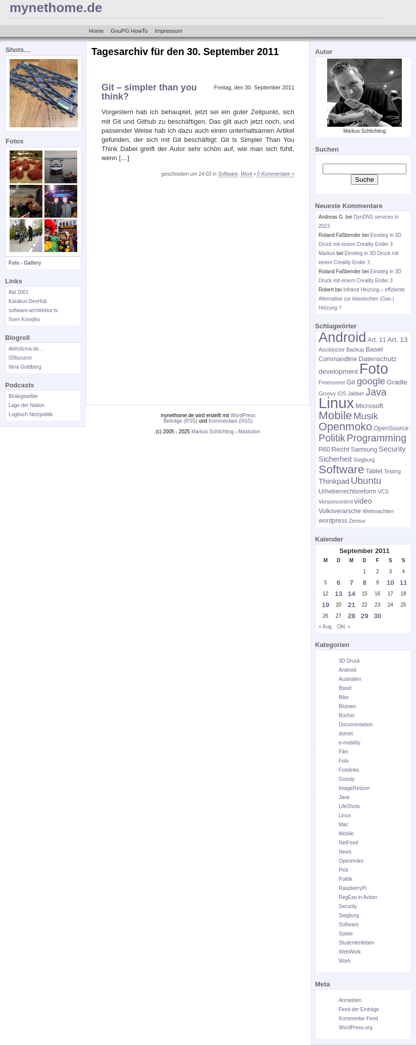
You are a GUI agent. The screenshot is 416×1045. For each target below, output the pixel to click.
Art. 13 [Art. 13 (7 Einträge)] (397, 339)
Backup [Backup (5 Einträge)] (355, 349)
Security (348, 906)
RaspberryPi (353, 888)
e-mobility (349, 742)
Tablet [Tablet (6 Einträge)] (374, 471)
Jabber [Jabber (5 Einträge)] (356, 393)
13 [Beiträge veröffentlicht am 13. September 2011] (338, 594)
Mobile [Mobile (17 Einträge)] (335, 415)
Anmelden (350, 1000)
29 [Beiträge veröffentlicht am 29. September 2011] (364, 616)
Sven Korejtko (24, 319)
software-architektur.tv (33, 310)
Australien (350, 679)
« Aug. (326, 626)
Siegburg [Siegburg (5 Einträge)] (364, 460)
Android (347, 670)
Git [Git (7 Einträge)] (351, 382)
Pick (343, 870)
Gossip (346, 779)
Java (344, 797)
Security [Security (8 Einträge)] (392, 449)
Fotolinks (349, 770)
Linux (345, 815)
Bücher (347, 715)
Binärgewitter (23, 396)
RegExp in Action (358, 897)
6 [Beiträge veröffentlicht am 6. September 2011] (339, 582)
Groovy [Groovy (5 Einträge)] (327, 393)
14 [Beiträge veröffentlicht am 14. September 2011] (351, 594)
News (345, 852)
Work (246, 174)
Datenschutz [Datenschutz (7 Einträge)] (377, 359)
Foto (344, 761)
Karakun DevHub (28, 301)
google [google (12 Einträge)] (371, 381)
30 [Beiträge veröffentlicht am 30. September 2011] (377, 616)
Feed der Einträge (359, 1009)
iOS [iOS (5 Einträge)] (341, 393)
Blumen (347, 706)
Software (228, 174)
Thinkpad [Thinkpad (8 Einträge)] (334, 481)
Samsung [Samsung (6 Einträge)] (364, 449)
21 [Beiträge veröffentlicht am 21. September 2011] (351, 605)
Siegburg (349, 915)
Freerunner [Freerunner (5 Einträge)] (332, 382)
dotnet (346, 733)
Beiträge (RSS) (180, 421)
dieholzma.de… (26, 349)
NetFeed (348, 842)
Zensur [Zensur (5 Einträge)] (357, 521)
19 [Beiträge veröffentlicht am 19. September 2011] (325, 605)
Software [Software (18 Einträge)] (342, 469)
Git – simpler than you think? (149, 92)
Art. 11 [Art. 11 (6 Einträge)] (377, 339)
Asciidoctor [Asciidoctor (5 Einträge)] (332, 349)
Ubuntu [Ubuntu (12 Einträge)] (366, 480)
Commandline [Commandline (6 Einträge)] (338, 359)
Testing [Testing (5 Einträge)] (392, 471)
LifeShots (349, 806)
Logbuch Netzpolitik (31, 414)
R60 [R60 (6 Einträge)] (324, 449)
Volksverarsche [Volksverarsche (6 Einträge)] (340, 511)
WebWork (350, 952)
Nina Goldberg (25, 367)
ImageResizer (354, 788)
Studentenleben (356, 943)
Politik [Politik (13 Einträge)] (332, 437)
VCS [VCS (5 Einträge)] (383, 491)
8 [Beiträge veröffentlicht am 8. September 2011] (364, 582)
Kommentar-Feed (358, 1018)
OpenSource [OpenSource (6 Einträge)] (391, 428)
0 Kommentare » (275, 174)
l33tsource (20, 358)
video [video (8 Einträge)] (363, 501)
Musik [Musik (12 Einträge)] (365, 416)
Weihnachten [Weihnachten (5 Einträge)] (378, 511)
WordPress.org (356, 1027)
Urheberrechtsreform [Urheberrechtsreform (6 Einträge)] (347, 491)
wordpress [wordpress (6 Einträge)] (333, 520)
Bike (343, 697)
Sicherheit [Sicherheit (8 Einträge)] (335, 459)
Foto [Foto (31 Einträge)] (373, 369)
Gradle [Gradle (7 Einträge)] (397, 382)
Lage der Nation (26, 405)
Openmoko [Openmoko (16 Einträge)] (345, 426)
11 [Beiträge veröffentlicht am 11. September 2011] (403, 582)
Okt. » (344, 626)
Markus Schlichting (212, 431)
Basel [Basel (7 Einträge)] (374, 349)
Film (343, 752)
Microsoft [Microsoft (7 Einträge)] (369, 406)
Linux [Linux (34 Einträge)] (336, 402)
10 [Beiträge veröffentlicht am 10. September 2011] (390, 582)
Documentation (356, 724)
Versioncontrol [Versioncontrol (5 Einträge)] (336, 502)
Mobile (346, 833)
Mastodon (249, 431)
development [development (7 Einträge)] (338, 371)
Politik (345, 879)
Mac (343, 824)
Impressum (168, 31)
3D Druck (349, 661)
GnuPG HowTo (129, 31)
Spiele (346, 933)
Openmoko (351, 861)
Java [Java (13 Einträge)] (376, 391)
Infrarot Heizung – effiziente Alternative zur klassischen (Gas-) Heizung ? (362, 299)
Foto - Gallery (25, 263)
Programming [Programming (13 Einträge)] (376, 437)
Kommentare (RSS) (230, 421)
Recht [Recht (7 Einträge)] (340, 449)
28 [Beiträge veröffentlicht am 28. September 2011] (351, 616)
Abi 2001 (18, 292)
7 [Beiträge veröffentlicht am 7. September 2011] (352, 582)
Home (96, 31)
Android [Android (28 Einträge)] (342, 337)
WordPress (243, 415)
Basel (345, 688)
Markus (327, 253)
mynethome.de (56, 7)
